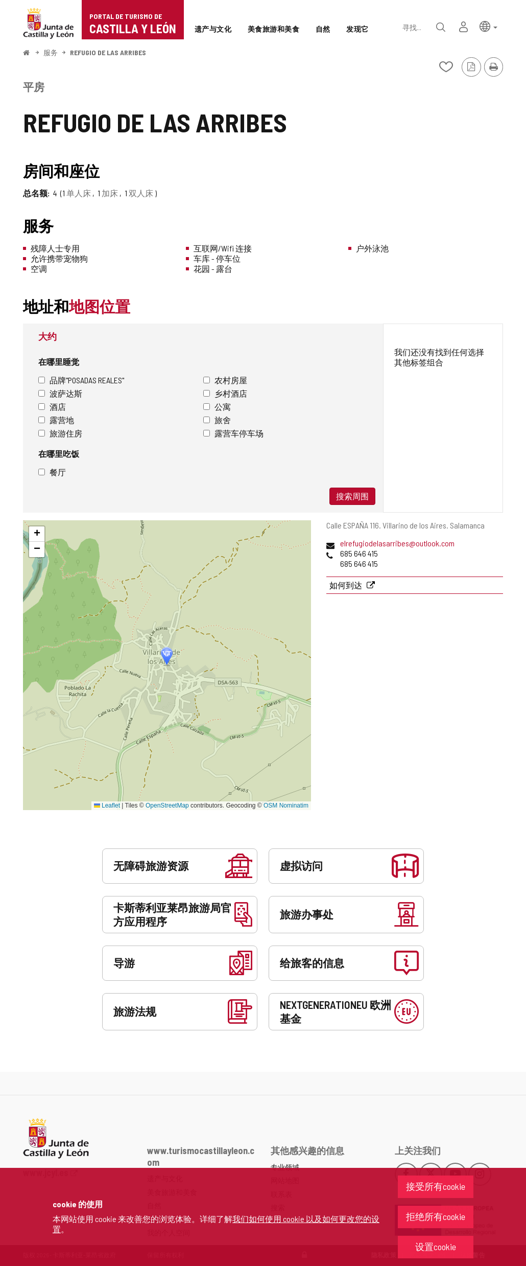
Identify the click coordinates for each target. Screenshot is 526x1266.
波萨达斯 (60, 393)
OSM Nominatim (286, 805)
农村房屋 (225, 380)
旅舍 (217, 420)
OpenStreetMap (167, 805)
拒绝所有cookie (435, 1216)
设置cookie (435, 1246)
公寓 (217, 406)
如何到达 (346, 585)
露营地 (56, 420)
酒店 (52, 406)
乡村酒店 (225, 393)
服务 (50, 52)
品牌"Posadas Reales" (81, 380)
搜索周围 (352, 496)
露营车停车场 (233, 433)
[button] (488, 25)
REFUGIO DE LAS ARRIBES (108, 52)
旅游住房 (60, 433)
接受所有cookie (435, 1186)
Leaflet (107, 805)
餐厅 (52, 472)
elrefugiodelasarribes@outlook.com (397, 543)
